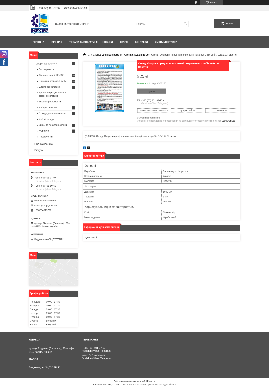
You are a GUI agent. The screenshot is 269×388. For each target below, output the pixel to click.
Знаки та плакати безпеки (53, 125)
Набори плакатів (48, 107)
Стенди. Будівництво (136, 54)
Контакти (141, 42)
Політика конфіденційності (162, 384)
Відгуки (38, 150)
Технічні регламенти (50, 101)
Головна (38, 42)
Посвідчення (46, 136)
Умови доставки (166, 42)
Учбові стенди (46, 119)
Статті (124, 42)
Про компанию (43, 143)
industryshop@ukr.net (45, 205)
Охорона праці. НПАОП (52, 75)
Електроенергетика (49, 86)
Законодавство (47, 69)
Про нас (56, 42)
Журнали (44, 130)
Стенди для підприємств (107, 54)
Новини (107, 42)
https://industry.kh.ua (45, 200)
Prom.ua (151, 381)
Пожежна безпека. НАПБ (52, 81)
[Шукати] (185, 24)
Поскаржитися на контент (134, 384)
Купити (152, 91)
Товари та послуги (82, 42)
